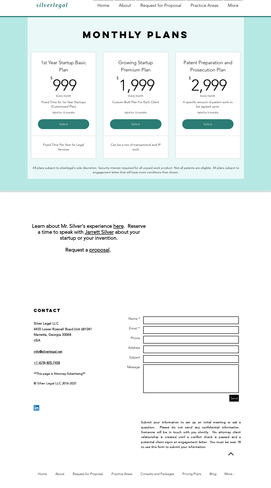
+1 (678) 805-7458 (47, 363)
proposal (99, 250)
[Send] (234, 398)
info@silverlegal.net (48, 351)
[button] (125, 3)
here (118, 226)
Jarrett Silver (99, 232)
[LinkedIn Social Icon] (36, 408)
